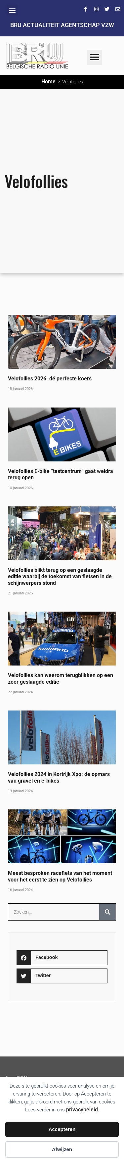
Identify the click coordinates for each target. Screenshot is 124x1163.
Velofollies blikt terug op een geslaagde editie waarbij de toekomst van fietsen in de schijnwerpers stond (60, 576)
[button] (12, 10)
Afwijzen (62, 1149)
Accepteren (62, 1129)
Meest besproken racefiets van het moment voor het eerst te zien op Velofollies (60, 876)
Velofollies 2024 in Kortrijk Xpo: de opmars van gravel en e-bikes (59, 777)
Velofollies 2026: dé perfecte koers (50, 378)
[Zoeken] (107, 912)
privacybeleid (82, 1109)
